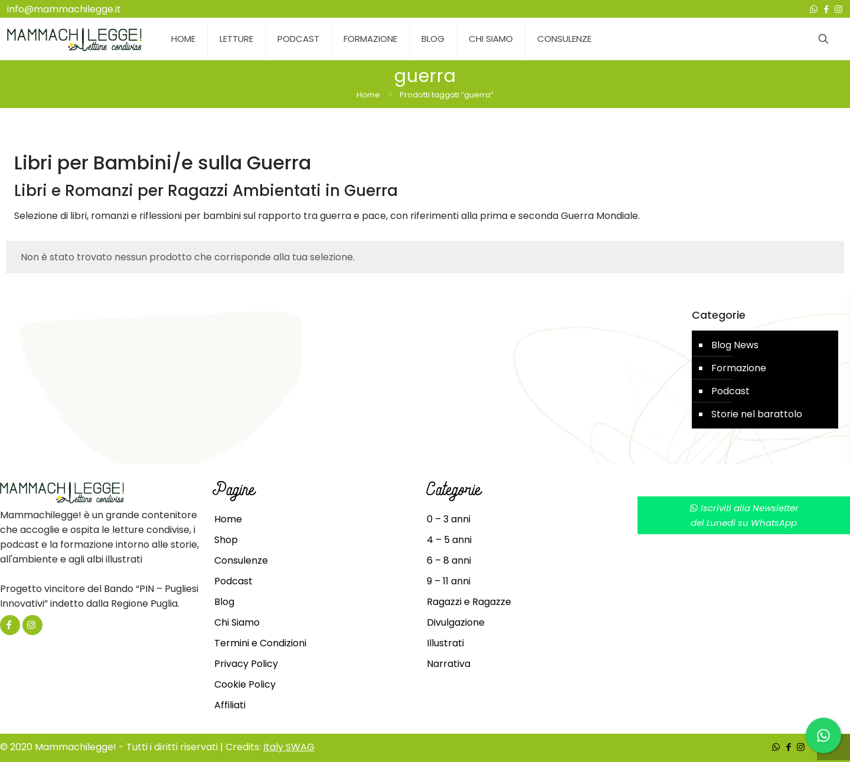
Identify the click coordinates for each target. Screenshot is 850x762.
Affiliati (230, 705)
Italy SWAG (289, 747)
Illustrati (445, 643)
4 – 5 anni (449, 540)
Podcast (730, 391)
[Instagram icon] (838, 9)
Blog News (735, 345)
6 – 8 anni (449, 560)
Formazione (738, 368)
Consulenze (241, 560)
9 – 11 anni (448, 581)
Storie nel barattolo (756, 414)
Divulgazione (456, 622)
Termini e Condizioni (260, 643)
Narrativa (448, 664)
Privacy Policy (246, 664)
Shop (226, 540)
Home (368, 94)
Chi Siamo (237, 622)
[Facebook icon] (826, 9)
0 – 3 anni (448, 519)
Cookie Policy (245, 684)
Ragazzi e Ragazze (469, 602)
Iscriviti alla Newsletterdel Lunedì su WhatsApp (744, 515)
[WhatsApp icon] (813, 9)
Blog (224, 602)
